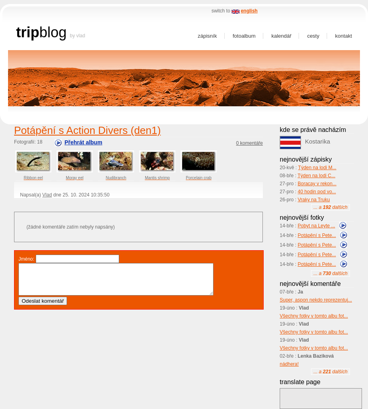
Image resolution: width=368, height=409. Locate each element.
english (249, 11)
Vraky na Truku (314, 199)
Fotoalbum (244, 36)
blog (53, 32)
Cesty (313, 36)
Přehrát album (83, 142)
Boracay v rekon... (317, 183)
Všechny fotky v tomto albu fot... (314, 316)
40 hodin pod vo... (317, 191)
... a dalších (330, 207)
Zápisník (207, 36)
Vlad (47, 195)
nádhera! (289, 364)
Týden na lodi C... (316, 175)
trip (27, 32)
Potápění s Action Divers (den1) (87, 130)
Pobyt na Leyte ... (316, 226)
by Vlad (77, 35)
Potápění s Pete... (317, 235)
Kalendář (281, 36)
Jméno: (26, 259)
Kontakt (343, 36)
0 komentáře (249, 143)
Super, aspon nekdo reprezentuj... (316, 300)
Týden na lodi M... (317, 167)
